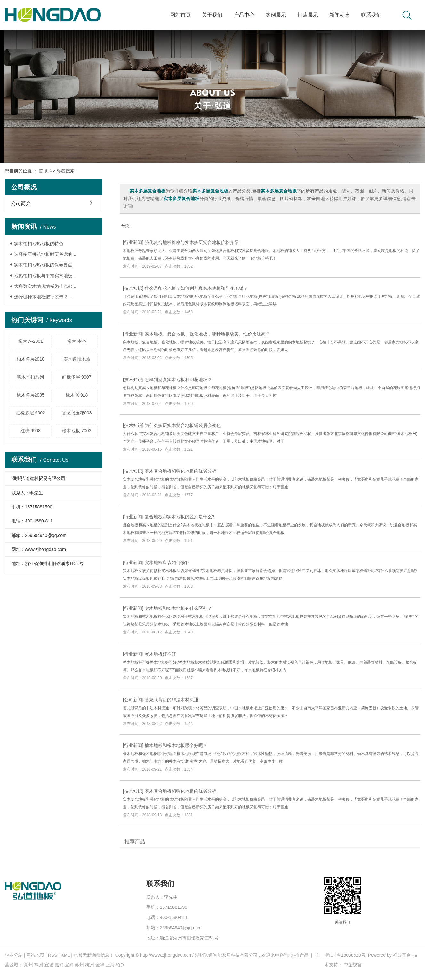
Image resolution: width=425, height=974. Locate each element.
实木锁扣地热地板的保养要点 (43, 264)
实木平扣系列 (30, 377)
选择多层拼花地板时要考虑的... (45, 254)
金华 (99, 964)
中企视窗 (353, 964)
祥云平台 (402, 955)
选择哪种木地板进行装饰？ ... (43, 296)
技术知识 (133, 288)
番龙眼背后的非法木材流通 (171, 699)
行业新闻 (133, 242)
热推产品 (300, 955)
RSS (52, 955)
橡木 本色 (76, 341)
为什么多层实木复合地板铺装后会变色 (183, 425)
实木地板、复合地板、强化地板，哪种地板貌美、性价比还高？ (207, 333)
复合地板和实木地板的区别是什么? (179, 516)
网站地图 (35, 955)
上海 (110, 964)
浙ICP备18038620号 (345, 955)
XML (65, 955)
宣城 (48, 964)
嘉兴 (59, 964)
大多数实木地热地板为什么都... (45, 286)
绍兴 (120, 964)
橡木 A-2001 (30, 341)
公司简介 (21, 203)
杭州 (89, 964)
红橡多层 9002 (30, 412)
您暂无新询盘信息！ (94, 955)
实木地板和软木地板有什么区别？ (178, 608)
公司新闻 (133, 699)
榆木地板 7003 (76, 430)
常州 (38, 964)
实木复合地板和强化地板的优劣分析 (180, 471)
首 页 (44, 170)
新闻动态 (339, 15)
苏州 (79, 964)
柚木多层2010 (30, 359)
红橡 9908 (30, 430)
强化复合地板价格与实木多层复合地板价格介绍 (192, 242)
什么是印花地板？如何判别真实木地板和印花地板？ (196, 288)
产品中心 (244, 15)
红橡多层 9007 (76, 377)
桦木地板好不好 (160, 653)
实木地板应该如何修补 (167, 562)
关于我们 (212, 15)
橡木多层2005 (30, 394)
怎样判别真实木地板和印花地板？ (178, 379)
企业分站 (14, 955)
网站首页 (180, 15)
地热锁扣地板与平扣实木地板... (45, 275)
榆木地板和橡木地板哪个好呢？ (176, 745)
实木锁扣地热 (76, 359)
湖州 (28, 964)
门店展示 (308, 15)
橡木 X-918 (77, 394)
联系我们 (371, 15)
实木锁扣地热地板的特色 (38, 243)
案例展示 (276, 15)
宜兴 (69, 964)
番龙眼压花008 (77, 412)
